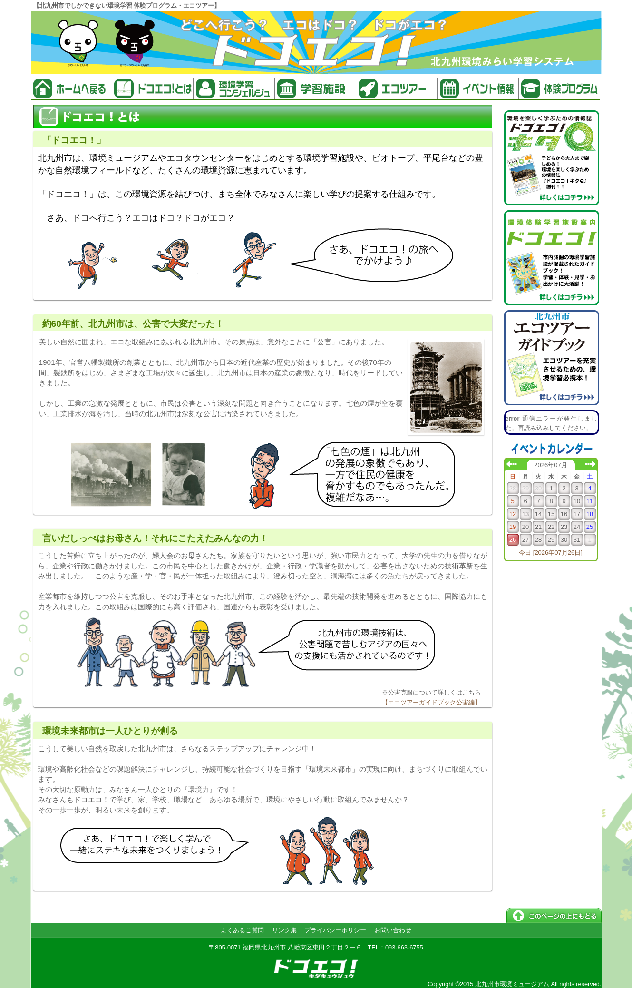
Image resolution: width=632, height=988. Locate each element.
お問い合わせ (392, 930)
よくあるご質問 (242, 930)
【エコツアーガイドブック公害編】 (431, 702)
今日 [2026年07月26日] (551, 552)
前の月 (511, 464)
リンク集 (284, 930)
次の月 (590, 464)
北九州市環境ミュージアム (512, 984)
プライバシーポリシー (335, 930)
